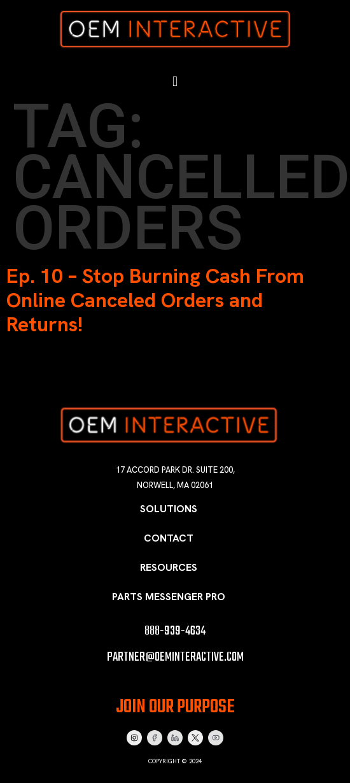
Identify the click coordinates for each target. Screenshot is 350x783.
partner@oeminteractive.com (175, 657)
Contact (168, 538)
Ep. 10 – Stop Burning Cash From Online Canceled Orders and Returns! (155, 300)
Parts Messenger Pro (168, 596)
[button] (175, 82)
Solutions (168, 508)
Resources (168, 567)
